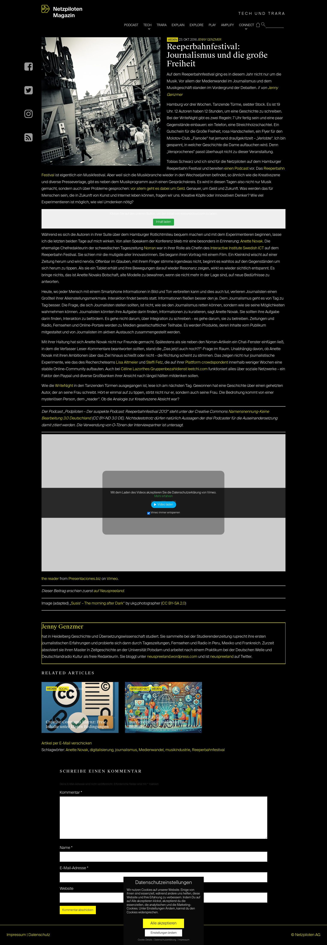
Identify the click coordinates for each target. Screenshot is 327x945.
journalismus (126, 750)
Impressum (16, 935)
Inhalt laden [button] (163, 221)
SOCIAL (63, 689)
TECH (147, 25)
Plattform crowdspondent (206, 362)
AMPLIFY (227, 25)
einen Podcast (236, 169)
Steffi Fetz (154, 362)
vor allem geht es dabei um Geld (158, 189)
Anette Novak (251, 241)
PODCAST (131, 25)
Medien (172, 40)
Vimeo (112, 579)
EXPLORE (197, 25)
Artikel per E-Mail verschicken (67, 743)
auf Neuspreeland (109, 591)
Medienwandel (151, 750)
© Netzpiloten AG (305, 935)
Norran (150, 248)
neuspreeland (221, 657)
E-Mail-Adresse (74, 868)
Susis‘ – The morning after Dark (97, 603)
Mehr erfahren (163, 496)
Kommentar (71, 793)
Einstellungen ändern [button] (164, 933)
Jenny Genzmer (209, 39)
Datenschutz (39, 935)
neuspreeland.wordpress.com (172, 657)
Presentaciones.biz (84, 579)
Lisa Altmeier (127, 362)
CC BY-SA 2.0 (173, 603)
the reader (50, 579)
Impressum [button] (183, 940)
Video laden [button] (165, 504)
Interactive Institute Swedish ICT (237, 248)
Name (66, 848)
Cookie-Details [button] (145, 940)
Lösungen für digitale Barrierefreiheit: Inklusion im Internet (156, 722)
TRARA (161, 25)
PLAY (212, 25)
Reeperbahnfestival (208, 750)
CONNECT (246, 25)
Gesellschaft (139, 689)
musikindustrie (177, 750)
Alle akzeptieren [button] (163, 923)
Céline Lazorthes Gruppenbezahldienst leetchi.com (164, 369)
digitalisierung (101, 750)
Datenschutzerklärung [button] (165, 940)
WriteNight (64, 386)
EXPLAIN (178, 25)
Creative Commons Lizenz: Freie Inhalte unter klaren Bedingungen (77, 724)
